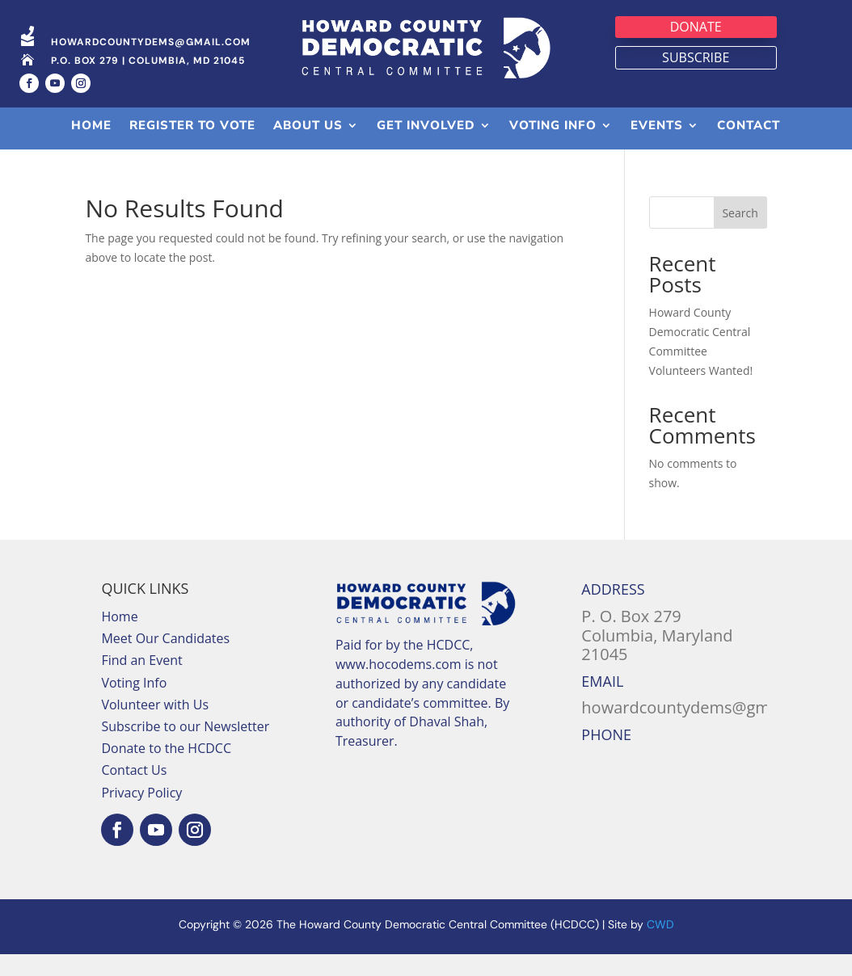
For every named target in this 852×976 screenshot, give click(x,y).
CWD (660, 924)
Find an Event (141, 660)
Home (119, 616)
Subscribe (695, 57)
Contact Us (134, 770)
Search (739, 213)
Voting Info (134, 683)
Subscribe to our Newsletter (185, 726)
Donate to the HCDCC (166, 748)
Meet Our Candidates (165, 638)
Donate (696, 27)
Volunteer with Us (155, 704)
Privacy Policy (141, 792)
